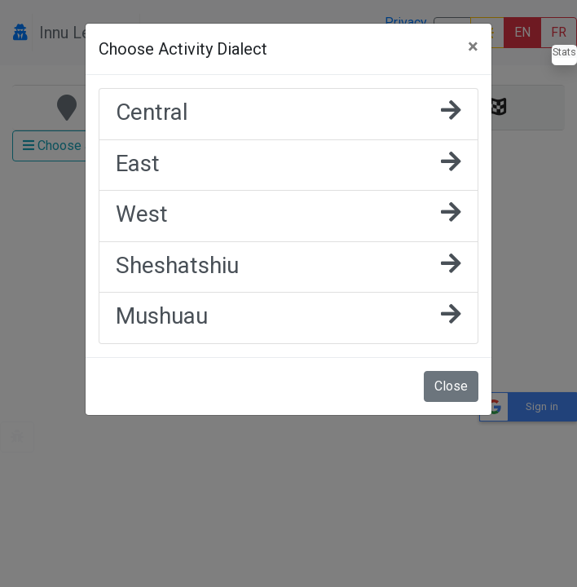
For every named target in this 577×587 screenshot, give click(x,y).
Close (451, 386)
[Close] (473, 46)
